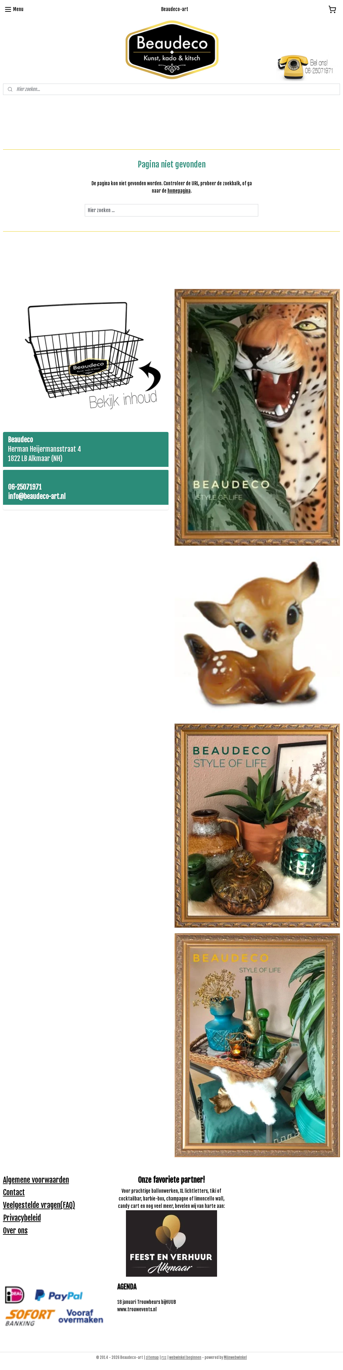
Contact (14, 1192)
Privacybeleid (22, 1217)
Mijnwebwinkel (235, 1357)
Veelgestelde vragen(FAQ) (39, 1205)
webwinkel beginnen (185, 1357)
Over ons (15, 1230)
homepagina (179, 191)
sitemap (152, 1357)
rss (163, 1357)
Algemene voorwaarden (36, 1179)
